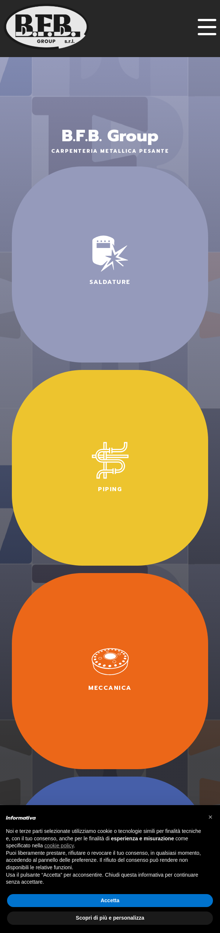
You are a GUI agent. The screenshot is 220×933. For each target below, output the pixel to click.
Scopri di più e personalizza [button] (110, 918)
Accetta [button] (110, 900)
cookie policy (59, 845)
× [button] (210, 817)
